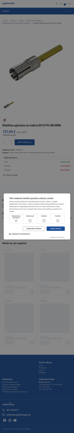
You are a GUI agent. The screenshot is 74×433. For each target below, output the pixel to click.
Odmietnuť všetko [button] (33, 229)
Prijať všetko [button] (55, 229)
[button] (19, 234)
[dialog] (37, 216)
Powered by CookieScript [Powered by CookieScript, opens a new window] (57, 237)
